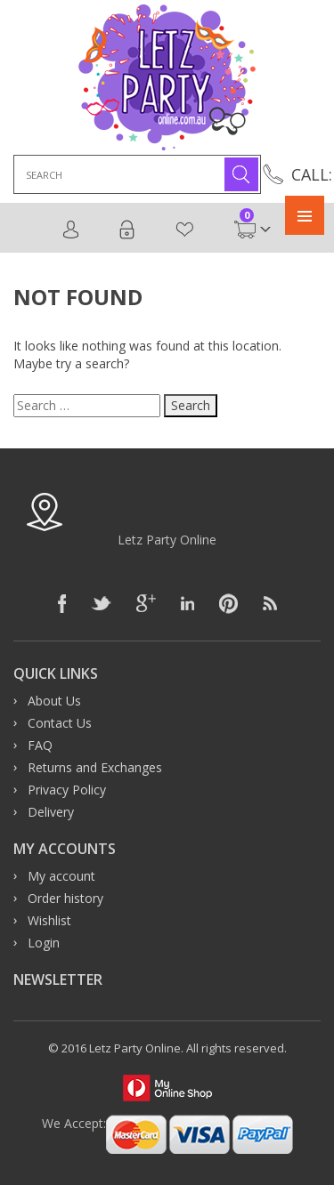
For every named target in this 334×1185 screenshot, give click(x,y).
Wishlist (184, 229)
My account (61, 875)
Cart (245, 229)
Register (70, 229)
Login (126, 229)
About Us (54, 700)
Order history (65, 898)
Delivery (51, 811)
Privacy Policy (67, 789)
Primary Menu (304, 215)
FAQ (40, 745)
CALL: (311, 174)
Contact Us (60, 722)
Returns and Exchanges (95, 767)
